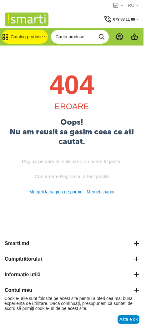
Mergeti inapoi (100, 191)
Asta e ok (128, 319)
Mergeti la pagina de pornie (56, 191)
